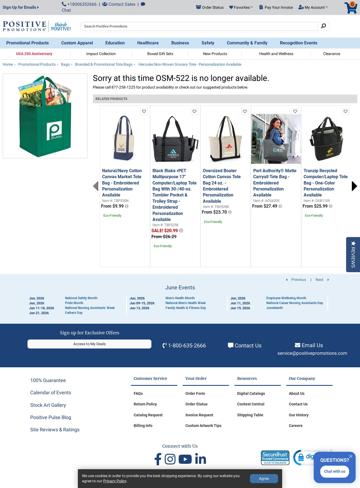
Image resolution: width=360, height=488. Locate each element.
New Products (215, 53)
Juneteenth (274, 308)
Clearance (331, 53)
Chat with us (334, 471)
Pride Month (74, 303)
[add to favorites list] (144, 111)
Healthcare (148, 43)
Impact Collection (101, 53)
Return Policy (145, 404)
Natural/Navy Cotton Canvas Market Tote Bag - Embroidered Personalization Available (122, 183)
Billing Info (143, 425)
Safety (208, 43)
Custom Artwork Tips (203, 425)
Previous (95, 186)
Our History (299, 415)
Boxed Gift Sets (160, 53)
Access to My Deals (89, 344)
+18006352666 (79, 4)
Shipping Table (250, 415)
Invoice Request (199, 415)
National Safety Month (81, 298)
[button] (241, 7)
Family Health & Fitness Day (186, 308)
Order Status (196, 404)
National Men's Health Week (186, 303)
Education (115, 43)
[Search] (323, 26)
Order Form (195, 393)
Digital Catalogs (251, 393)
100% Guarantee (48, 380)
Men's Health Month (180, 298)
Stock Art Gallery (48, 405)
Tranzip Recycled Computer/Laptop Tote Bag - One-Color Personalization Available (326, 183)
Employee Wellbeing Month (286, 298)
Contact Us (248, 345)
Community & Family (247, 43)
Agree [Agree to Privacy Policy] (264, 478)
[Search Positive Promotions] (199, 26)
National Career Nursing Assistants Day (294, 303)
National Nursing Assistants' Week (90, 308)
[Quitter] (351, 455)
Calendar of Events (50, 392)
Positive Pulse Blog (50, 417)
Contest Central (250, 404)
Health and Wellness (276, 53)
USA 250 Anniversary (34, 53)
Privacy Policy (114, 481)
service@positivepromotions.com (312, 353)
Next (354, 186)
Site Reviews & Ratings (55, 429)
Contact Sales (118, 4)
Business (180, 43)
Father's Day (74, 313)
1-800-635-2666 (187, 345)
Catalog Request (148, 415)
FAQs (138, 393)
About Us (296, 393)
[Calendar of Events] (180, 300)
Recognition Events (298, 43)
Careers (296, 425)
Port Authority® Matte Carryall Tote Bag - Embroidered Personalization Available (275, 183)
